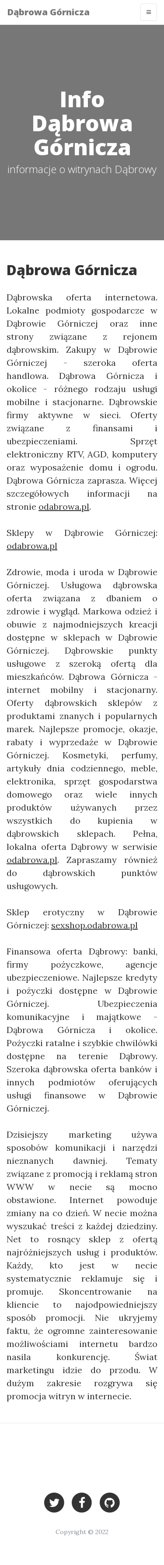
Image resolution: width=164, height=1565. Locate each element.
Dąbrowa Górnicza (48, 12)
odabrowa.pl (63, 506)
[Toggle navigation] (148, 12)
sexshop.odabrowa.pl (94, 925)
